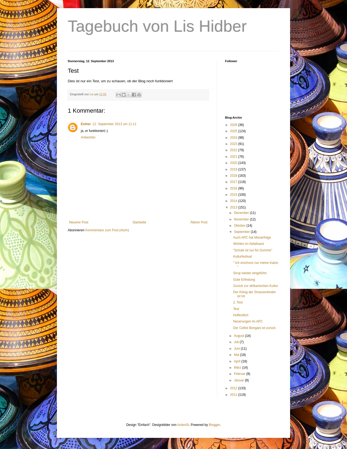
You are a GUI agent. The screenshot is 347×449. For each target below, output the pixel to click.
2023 (234, 144)
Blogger (214, 425)
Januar (239, 380)
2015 (234, 195)
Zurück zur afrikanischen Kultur (255, 286)
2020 (234, 163)
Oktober (240, 225)
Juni (237, 348)
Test (236, 309)
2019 (234, 169)
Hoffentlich (240, 315)
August (239, 336)
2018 (234, 176)
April (237, 361)
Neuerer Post (78, 222)
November (242, 219)
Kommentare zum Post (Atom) (107, 230)
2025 (234, 131)
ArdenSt (183, 425)
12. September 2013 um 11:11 (114, 124)
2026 (234, 125)
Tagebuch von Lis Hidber (157, 26)
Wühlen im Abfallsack (248, 244)
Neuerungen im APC (248, 321)
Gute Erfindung (244, 280)
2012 (234, 388)
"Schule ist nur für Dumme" (252, 250)
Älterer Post (198, 222)
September (242, 232)
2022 (234, 150)
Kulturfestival (242, 256)
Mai (237, 355)
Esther (86, 124)
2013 (234, 207)
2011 (234, 395)
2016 (234, 188)
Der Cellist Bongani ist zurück (254, 328)
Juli (237, 342)
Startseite (139, 222)
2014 (234, 201)
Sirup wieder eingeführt (249, 273)
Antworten (88, 137)
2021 (234, 157)
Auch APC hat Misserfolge (252, 237)
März (238, 367)
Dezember (242, 213)
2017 (234, 182)
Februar (240, 374)
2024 (234, 138)
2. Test (238, 302)
